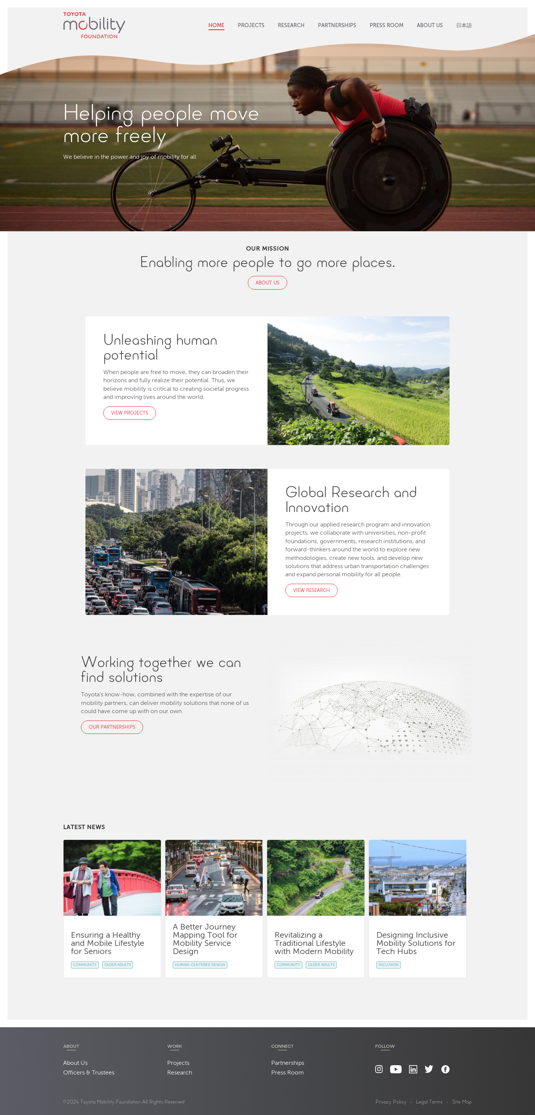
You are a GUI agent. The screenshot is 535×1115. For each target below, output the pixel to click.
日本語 (464, 25)
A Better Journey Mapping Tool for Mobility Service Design (205, 939)
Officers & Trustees (88, 1073)
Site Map (462, 1102)
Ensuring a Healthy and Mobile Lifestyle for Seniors (107, 943)
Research (291, 25)
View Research (311, 590)
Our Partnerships (112, 727)
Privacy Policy (391, 1102)
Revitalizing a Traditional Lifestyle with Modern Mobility (314, 943)
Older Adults (117, 965)
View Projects (129, 413)
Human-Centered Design (200, 965)
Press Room (386, 25)
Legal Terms (429, 1102)
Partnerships (337, 25)
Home (216, 25)
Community (85, 965)
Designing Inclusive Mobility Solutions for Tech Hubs (415, 943)
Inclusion (389, 965)
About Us (430, 25)
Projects (251, 25)
